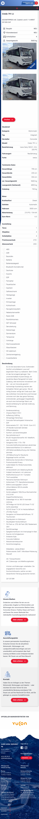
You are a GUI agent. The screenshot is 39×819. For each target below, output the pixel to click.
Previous (2, 94)
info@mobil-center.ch (6, 758)
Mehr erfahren (18, 620)
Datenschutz (4, 814)
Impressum (4, 808)
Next (37, 94)
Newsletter (25, 757)
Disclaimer (4, 811)
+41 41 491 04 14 (5, 756)
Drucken (7, 120)
